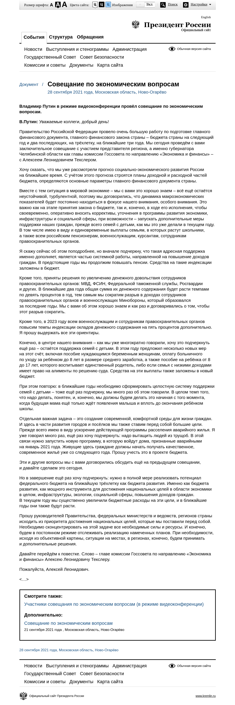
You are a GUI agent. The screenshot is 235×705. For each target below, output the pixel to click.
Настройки (199, 4)
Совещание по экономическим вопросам (68, 623)
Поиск (173, 4)
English (206, 17)
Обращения (90, 37)
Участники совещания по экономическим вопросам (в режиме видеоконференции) (114, 604)
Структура (61, 37)
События (34, 37)
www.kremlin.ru (206, 696)
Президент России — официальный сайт (171, 26)
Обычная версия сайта (194, 49)
